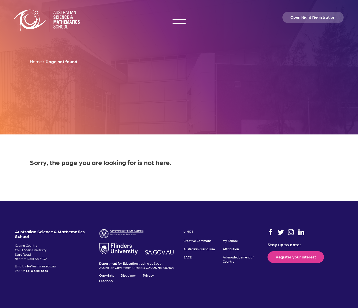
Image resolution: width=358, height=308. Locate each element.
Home (36, 61)
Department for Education (118, 263)
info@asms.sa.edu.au (40, 266)
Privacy (148, 275)
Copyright (106, 275)
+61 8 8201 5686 (37, 270)
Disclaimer (128, 275)
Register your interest (296, 256)
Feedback (106, 281)
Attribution (231, 249)
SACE (187, 257)
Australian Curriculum (199, 249)
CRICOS (151, 267)
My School (230, 241)
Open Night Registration (312, 16)
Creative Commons (197, 241)
